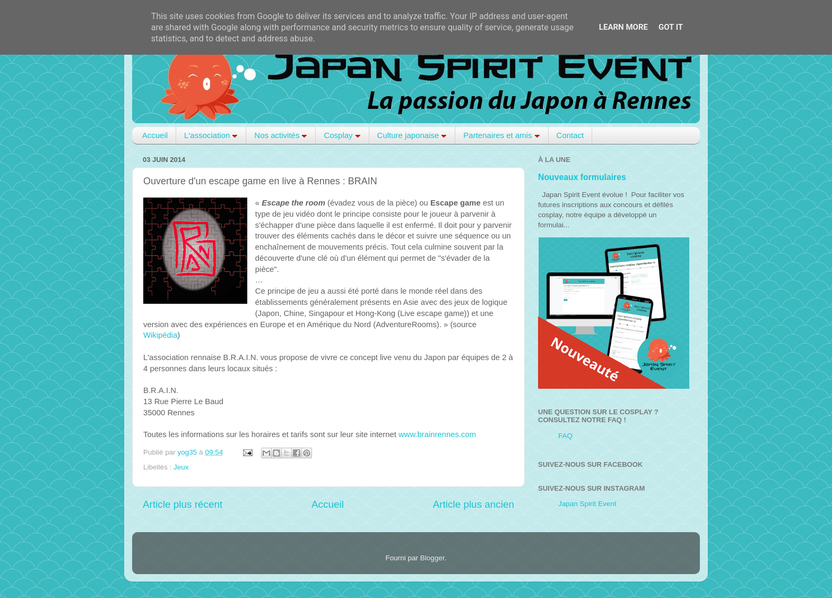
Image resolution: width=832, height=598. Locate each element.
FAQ (565, 436)
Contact (570, 135)
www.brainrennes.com (437, 434)
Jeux (181, 467)
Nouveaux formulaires (582, 177)
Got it (670, 27)
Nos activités (280, 135)
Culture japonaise (412, 135)
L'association (211, 135)
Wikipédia (160, 335)
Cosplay (342, 135)
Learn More (623, 27)
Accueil (155, 135)
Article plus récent (182, 504)
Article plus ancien (473, 504)
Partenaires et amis (501, 135)
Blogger (432, 558)
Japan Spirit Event (587, 504)
